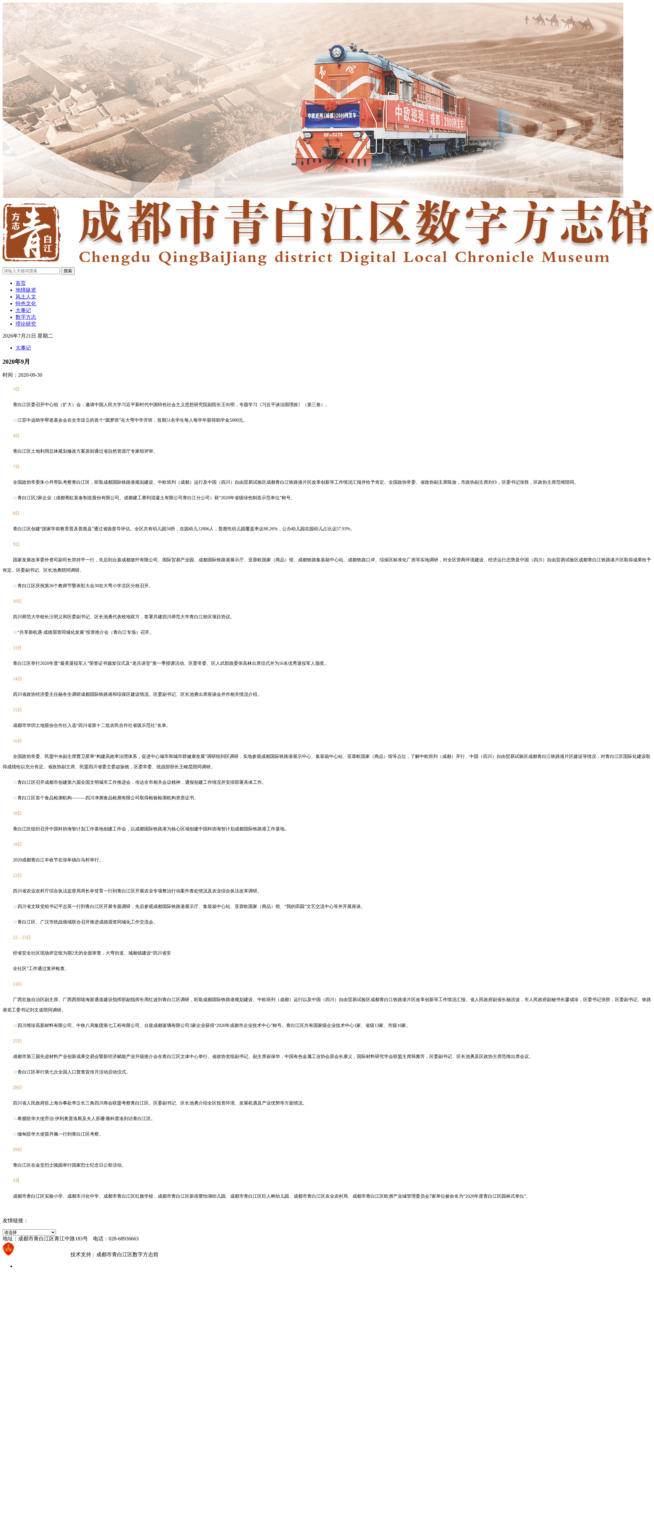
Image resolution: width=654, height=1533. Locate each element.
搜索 (68, 270)
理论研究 (26, 324)
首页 (21, 283)
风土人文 (26, 296)
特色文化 (26, 303)
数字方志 (26, 317)
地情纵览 (26, 290)
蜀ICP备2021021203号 (42, 1254)
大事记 (23, 310)
